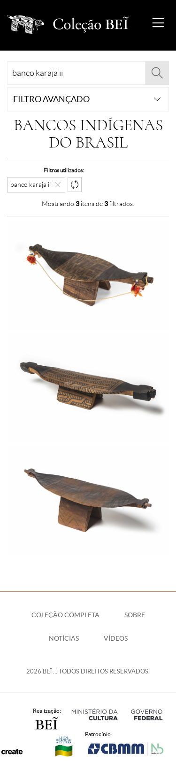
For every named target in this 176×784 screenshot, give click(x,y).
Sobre (134, 615)
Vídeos (116, 638)
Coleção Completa (65, 615)
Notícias (64, 638)
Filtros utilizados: (64, 170)
